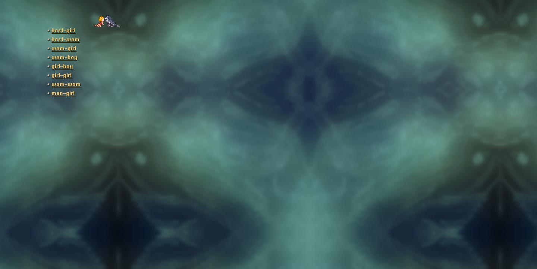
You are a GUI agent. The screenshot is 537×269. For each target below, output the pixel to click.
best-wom (65, 39)
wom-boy (64, 57)
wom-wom (66, 84)
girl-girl (61, 75)
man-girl (63, 93)
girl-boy (62, 66)
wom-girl (63, 48)
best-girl (63, 30)
